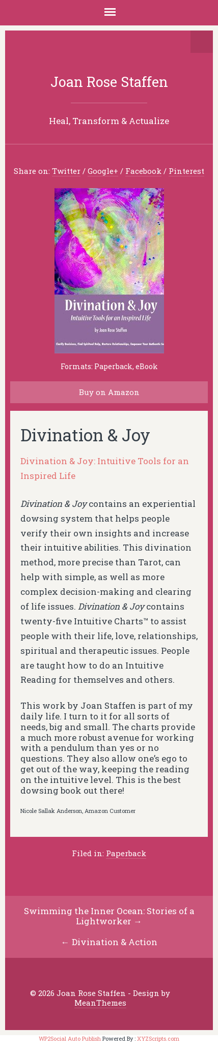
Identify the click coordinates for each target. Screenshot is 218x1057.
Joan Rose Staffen (109, 81)
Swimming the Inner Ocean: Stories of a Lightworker (109, 916)
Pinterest (186, 171)
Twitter (66, 171)
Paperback (126, 853)
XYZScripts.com (158, 1038)
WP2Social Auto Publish (70, 1038)
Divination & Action (114, 942)
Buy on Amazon (109, 392)
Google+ (103, 171)
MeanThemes (100, 1003)
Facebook (143, 171)
